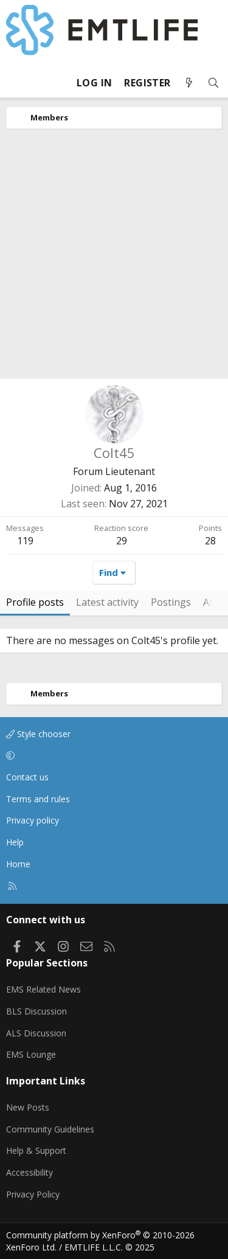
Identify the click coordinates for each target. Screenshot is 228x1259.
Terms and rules (38, 799)
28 (210, 540)
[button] (112, 756)
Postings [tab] (171, 602)
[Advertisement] (114, 258)
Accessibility (29, 1172)
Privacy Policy (33, 1194)
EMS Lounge (31, 1054)
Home (18, 864)
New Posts (27, 1107)
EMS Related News (43, 989)
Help (15, 842)
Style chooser (38, 734)
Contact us (27, 777)
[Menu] (15, 82)
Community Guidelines (50, 1129)
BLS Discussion (36, 1011)
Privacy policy (32, 820)
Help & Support (36, 1150)
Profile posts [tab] (35, 602)
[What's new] (189, 83)
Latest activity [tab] (107, 602)
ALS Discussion (36, 1033)
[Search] (213, 83)
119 (25, 540)
